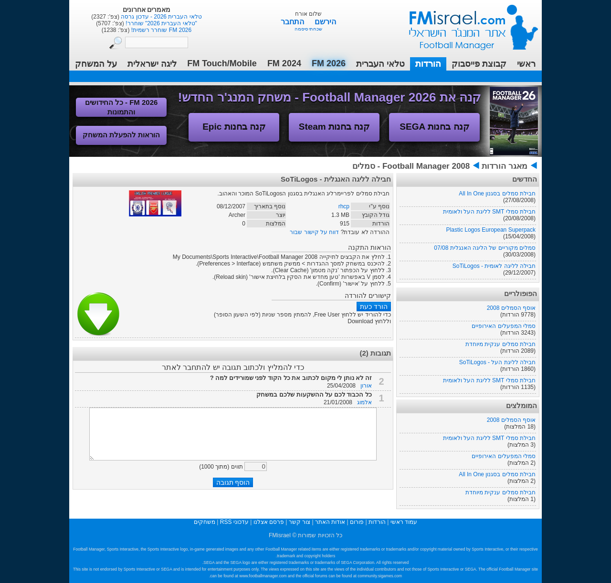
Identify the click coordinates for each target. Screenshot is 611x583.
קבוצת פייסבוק (479, 64)
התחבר (293, 22)
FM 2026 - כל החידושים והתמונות (121, 107)
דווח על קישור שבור (314, 232)
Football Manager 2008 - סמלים (411, 166)
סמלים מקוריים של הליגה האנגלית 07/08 (485, 248)
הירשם (325, 22)
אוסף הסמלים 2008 (511, 308)
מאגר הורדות (504, 166)
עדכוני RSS (234, 522)
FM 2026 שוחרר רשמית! (160, 30)
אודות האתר (330, 522)
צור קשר (299, 522)
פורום (357, 522)
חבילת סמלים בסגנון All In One (497, 193)
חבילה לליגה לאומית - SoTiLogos (494, 266)
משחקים (204, 522)
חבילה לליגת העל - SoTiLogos (497, 362)
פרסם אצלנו (268, 522)
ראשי (526, 64)
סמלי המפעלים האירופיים (504, 326)
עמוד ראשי (467, 23)
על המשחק (96, 64)
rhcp (343, 206)
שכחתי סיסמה (309, 28)
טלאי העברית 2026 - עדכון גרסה (160, 16)
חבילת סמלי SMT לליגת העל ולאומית (489, 211)
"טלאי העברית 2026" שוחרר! (160, 23)
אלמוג (364, 402)
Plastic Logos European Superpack (491, 229)
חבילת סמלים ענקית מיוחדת (500, 344)
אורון (366, 385)
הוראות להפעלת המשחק (121, 135)
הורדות (428, 64)
